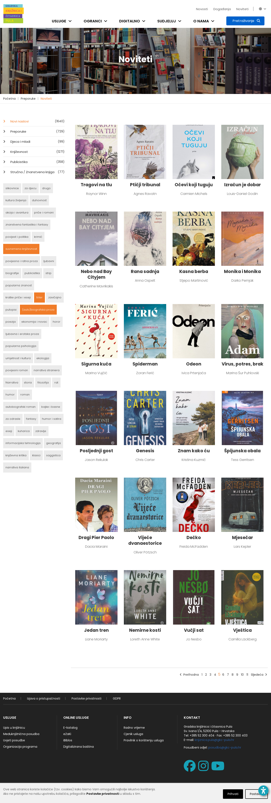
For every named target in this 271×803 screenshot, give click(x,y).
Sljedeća (259, 675)
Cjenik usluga (133, 734)
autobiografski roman (21, 407)
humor (10, 395)
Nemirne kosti (145, 630)
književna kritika (16, 455)
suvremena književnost (21, 249)
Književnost (37, 151)
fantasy (31, 419)
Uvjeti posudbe (14, 740)
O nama (201, 21)
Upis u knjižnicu (14, 728)
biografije (12, 273)
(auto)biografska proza (38, 310)
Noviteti (242, 9)
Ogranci (93, 21)
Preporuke (28, 98)
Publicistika (37, 161)
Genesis (145, 451)
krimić (38, 237)
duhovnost (39, 200)
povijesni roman (17, 370)
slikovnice (12, 188)
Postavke (256, 798)
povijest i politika (17, 237)
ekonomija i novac (34, 322)
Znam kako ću (194, 451)
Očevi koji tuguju (194, 185)
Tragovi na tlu (96, 185)
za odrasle (13, 419)
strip (48, 273)
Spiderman (145, 364)
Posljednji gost (96, 451)
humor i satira (51, 419)
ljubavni (48, 261)
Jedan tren (96, 630)
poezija (11, 322)
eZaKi (67, 734)
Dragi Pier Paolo (96, 537)
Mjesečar (242, 537)
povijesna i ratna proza (22, 261)
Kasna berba (193, 271)
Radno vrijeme (134, 728)
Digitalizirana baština (78, 747)
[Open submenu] (70, 21)
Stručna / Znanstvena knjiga (37, 172)
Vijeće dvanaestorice (145, 540)
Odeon (193, 364)
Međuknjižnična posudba (21, 734)
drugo (46, 188)
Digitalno (129, 21)
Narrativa (12, 382)
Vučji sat (194, 630)
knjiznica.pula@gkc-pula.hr (214, 740)
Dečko (194, 537)
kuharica (24, 431)
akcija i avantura (17, 213)
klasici (36, 455)
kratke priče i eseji (18, 297)
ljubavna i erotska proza (22, 334)
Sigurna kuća (96, 364)
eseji (9, 431)
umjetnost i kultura (18, 358)
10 (242, 675)
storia (28, 382)
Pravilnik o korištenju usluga (144, 740)
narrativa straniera (46, 370)
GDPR (117, 698)
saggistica (53, 455)
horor (56, 322)
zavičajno (54, 297)
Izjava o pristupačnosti (43, 698)
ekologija (42, 358)
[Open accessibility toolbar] (263, 790)
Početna (9, 98)
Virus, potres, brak (242, 364)
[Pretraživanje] (245, 20)
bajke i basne (50, 407)
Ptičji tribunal (145, 185)
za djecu (30, 188)
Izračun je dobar (242, 185)
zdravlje (40, 431)
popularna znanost (19, 285)
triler (39, 297)
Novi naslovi (37, 121)
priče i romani (44, 213)
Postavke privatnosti (86, 698)
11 (247, 675)
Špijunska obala (242, 451)
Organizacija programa (20, 747)
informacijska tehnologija (23, 443)
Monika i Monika (242, 271)
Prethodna (189, 675)
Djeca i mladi (37, 141)
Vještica (242, 630)
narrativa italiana (17, 467)
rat (56, 382)
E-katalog (70, 728)
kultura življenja (16, 200)
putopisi (11, 310)
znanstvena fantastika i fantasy (27, 225)
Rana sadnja (145, 271)
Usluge (59, 21)
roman (25, 395)
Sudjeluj (166, 21)
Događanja (222, 9)
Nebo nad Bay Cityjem (96, 274)
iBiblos (67, 740)
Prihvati (233, 798)
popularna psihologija (21, 346)
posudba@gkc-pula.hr (224, 747)
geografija (53, 443)
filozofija (43, 382)
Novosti (202, 9)
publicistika (32, 273)
